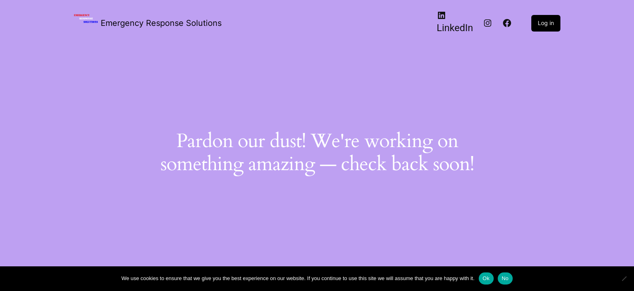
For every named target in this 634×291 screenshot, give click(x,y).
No (505, 278)
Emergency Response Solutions (161, 23)
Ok (486, 278)
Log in (546, 22)
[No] (624, 278)
